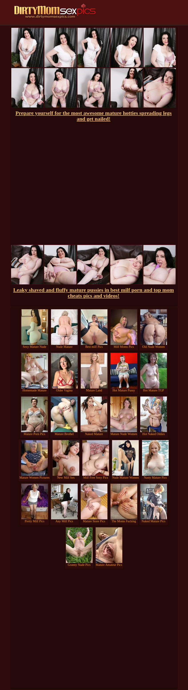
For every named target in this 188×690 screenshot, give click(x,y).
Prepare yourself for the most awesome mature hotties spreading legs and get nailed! (94, 116)
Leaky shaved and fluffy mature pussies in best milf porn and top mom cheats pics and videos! (93, 293)
